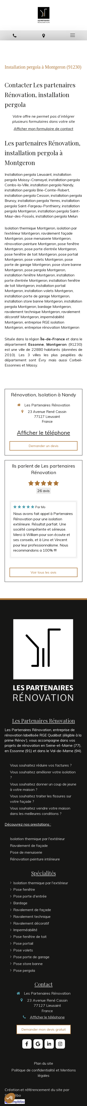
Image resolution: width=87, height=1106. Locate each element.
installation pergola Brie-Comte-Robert (37, 190)
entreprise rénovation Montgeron (52, 327)
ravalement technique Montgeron (32, 311)
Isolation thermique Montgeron (30, 228)
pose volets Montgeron (44, 259)
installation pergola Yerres (39, 200)
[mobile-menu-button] (72, 35)
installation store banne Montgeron (34, 301)
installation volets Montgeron (49, 290)
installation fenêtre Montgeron (30, 275)
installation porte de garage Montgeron (37, 296)
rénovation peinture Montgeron (30, 243)
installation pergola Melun (57, 216)
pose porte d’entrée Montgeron (50, 249)
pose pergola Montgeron (45, 270)
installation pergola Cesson (27, 195)
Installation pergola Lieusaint (28, 174)
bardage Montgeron (54, 306)
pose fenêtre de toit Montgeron (31, 254)
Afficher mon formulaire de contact (43, 128)
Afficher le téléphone (43, 432)
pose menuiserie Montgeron (48, 238)
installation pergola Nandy (51, 185)
